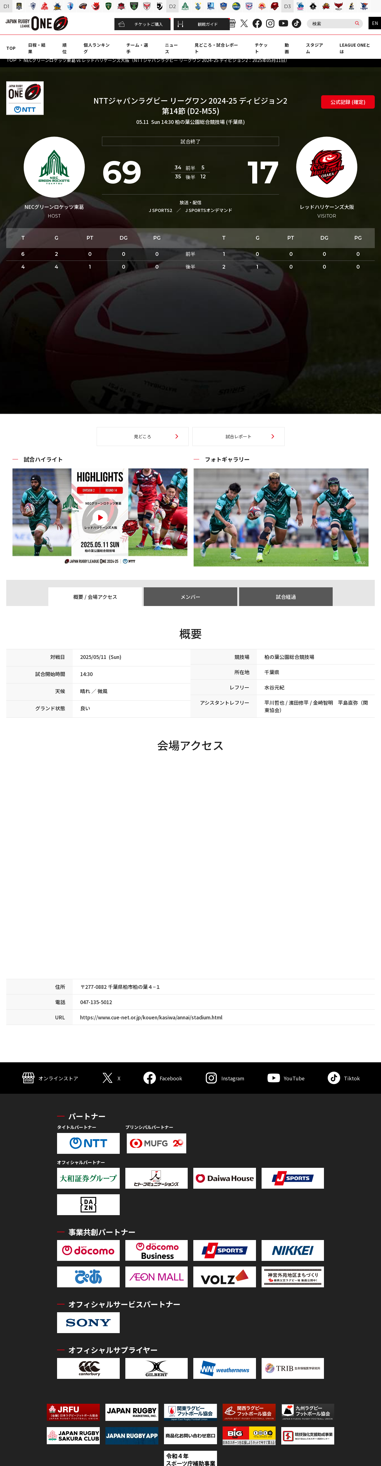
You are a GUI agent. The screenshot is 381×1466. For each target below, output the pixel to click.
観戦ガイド (197, 24)
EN (375, 23)
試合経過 (286, 596)
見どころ (142, 436)
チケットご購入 (140, 24)
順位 (64, 48)
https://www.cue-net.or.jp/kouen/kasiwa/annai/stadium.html (151, 1017)
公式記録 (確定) (347, 102)
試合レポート (238, 436)
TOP (11, 48)
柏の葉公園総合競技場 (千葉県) (210, 121)
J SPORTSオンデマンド (208, 210)
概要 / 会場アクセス (95, 596)
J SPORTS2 (160, 210)
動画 (287, 48)
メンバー (190, 596)
